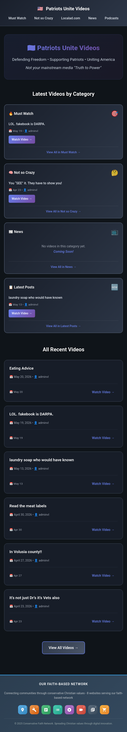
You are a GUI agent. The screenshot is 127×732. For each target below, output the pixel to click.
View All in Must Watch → (63, 152)
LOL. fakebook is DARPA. (27, 124)
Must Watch (17, 18)
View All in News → (63, 267)
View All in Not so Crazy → (63, 211)
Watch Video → (22, 139)
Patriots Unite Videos (63, 8)
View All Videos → (63, 648)
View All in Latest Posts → (63, 326)
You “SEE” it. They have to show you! (35, 183)
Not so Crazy (43, 18)
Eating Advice (21, 368)
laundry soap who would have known (35, 298)
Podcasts (112, 18)
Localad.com (70, 18)
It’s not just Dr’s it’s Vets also (34, 597)
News (92, 18)
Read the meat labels (27, 506)
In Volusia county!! (25, 551)
